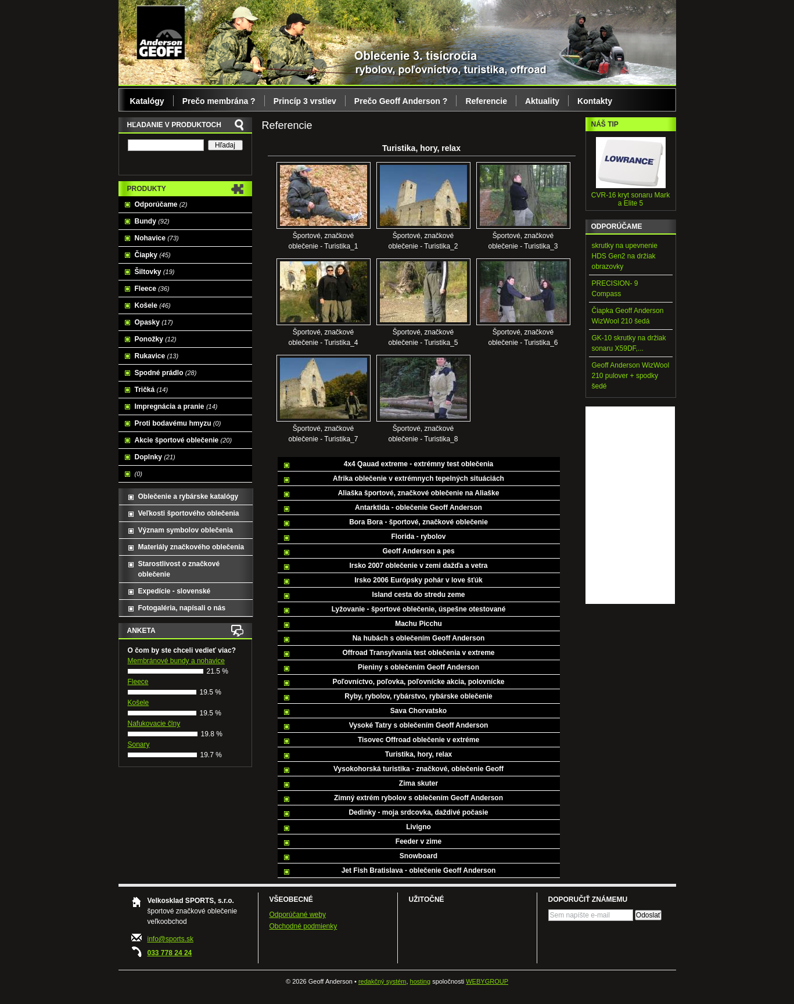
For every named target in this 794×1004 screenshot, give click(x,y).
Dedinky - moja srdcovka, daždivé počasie (418, 812)
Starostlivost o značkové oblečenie (179, 569)
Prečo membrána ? (219, 101)
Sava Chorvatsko (418, 711)
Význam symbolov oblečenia (185, 530)
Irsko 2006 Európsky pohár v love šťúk (418, 580)
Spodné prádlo (166, 373)
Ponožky (156, 339)
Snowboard (418, 856)
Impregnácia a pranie (176, 406)
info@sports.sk (171, 939)
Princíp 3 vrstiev (305, 101)
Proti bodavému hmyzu (178, 423)
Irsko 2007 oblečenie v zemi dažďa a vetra (418, 566)
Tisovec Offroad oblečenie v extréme (418, 740)
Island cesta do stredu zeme (418, 595)
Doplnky (155, 457)
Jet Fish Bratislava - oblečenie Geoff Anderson (419, 870)
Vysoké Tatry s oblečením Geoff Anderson (418, 725)
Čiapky (153, 255)
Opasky (154, 322)
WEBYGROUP (487, 981)
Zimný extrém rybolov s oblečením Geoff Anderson (418, 798)
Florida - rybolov (418, 536)
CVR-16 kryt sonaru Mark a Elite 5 (630, 199)
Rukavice (157, 356)
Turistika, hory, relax (418, 754)
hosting (420, 981)
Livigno (418, 827)
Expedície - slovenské (174, 591)
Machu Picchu (418, 624)
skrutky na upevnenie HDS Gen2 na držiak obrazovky (625, 256)
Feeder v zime (418, 841)
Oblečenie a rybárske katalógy (188, 496)
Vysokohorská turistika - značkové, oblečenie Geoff (418, 769)
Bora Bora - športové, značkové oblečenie (418, 522)
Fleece (152, 289)
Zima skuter (418, 783)
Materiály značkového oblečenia (191, 547)
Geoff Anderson (160, 32)
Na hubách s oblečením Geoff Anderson (419, 638)
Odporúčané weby (298, 915)
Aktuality (542, 101)
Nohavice (157, 238)
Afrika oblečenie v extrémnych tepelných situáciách (418, 478)
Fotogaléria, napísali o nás (182, 608)
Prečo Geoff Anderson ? (401, 101)
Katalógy (147, 101)
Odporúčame (161, 204)
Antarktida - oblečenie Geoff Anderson (418, 507)
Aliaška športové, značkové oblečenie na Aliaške (419, 493)
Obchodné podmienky (303, 926)
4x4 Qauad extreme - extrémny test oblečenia (418, 464)
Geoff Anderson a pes (418, 551)
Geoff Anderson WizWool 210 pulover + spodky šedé (631, 375)
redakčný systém (382, 981)
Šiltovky (155, 272)
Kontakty (594, 101)
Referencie (486, 101)
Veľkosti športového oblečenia (188, 513)
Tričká (151, 390)
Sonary (139, 744)
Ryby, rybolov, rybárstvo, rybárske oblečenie (418, 696)
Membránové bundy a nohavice (176, 661)
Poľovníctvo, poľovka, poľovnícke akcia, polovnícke (419, 682)
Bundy (152, 221)
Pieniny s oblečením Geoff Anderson (418, 667)
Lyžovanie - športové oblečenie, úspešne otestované (419, 609)
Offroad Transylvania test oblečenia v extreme (418, 653)
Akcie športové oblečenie (183, 440)
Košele (153, 305)
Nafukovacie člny (154, 723)
